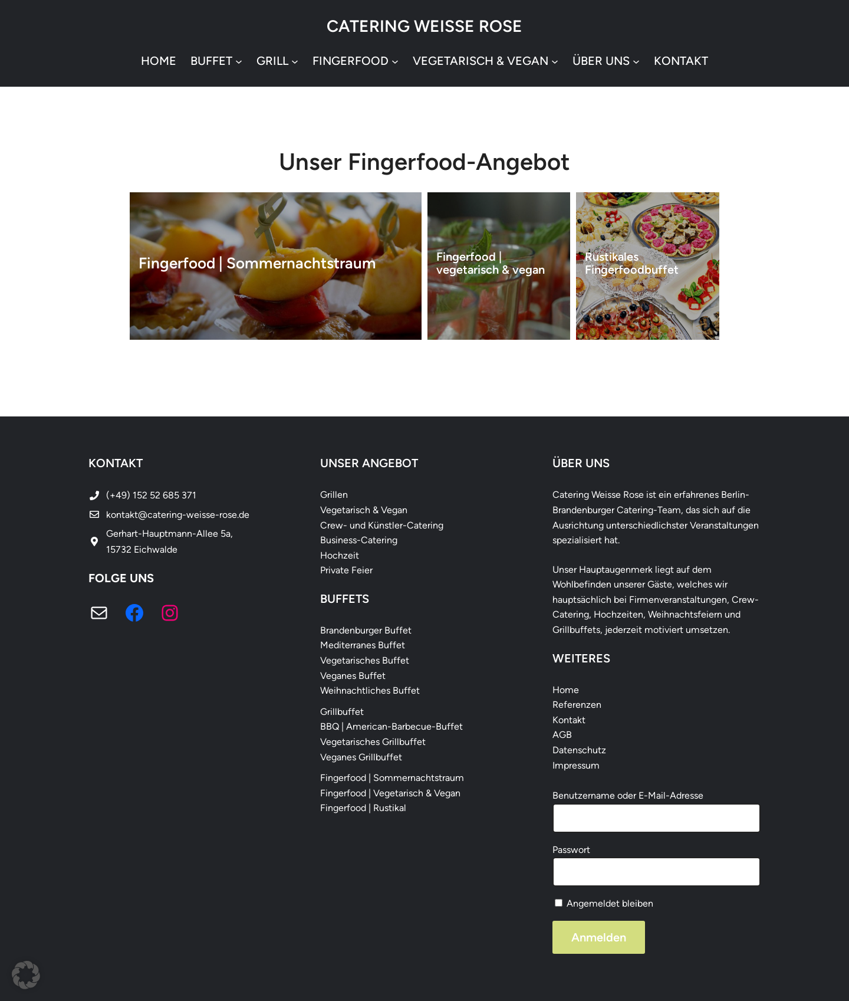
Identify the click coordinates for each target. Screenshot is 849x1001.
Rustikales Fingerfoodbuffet (632, 263)
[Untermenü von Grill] (294, 60)
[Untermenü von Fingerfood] (395, 60)
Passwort (571, 849)
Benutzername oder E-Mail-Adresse (627, 795)
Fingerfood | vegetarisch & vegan (490, 263)
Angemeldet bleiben (604, 903)
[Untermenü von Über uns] (636, 60)
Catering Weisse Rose (424, 26)
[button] (26, 975)
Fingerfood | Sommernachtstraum (257, 263)
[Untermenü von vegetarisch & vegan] (554, 60)
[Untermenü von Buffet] (238, 60)
